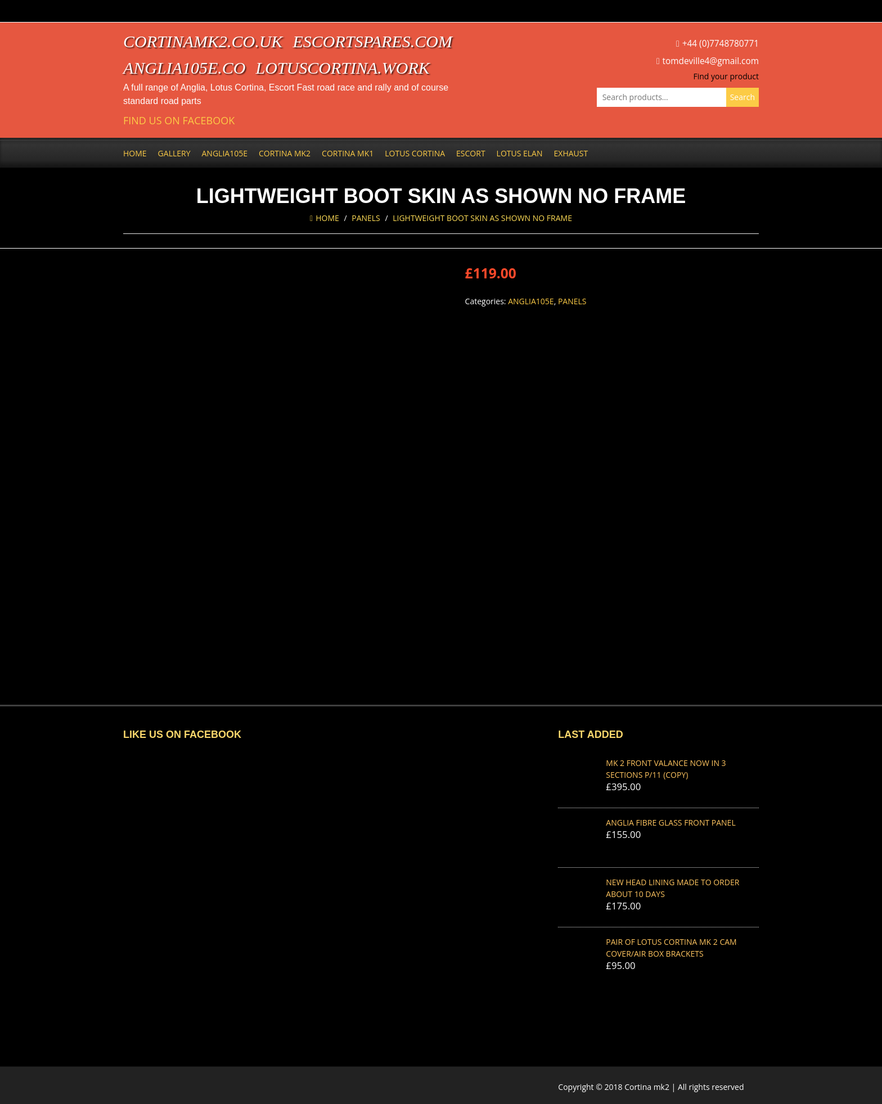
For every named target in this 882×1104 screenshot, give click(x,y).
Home (135, 153)
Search (742, 97)
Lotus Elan (520, 153)
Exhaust (571, 153)
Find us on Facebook (179, 121)
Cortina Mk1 (348, 153)
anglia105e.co (184, 67)
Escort (470, 153)
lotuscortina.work (343, 67)
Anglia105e (225, 153)
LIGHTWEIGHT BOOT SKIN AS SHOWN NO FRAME (482, 218)
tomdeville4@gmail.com (711, 61)
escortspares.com (372, 41)
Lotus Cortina (415, 153)
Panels (366, 218)
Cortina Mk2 (284, 153)
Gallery (174, 153)
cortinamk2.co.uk (202, 41)
